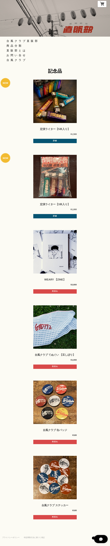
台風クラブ (17, 60)
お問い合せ (17, 55)
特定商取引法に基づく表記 (34, 537)
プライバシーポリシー (11, 537)
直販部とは (17, 50)
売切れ (55, 291)
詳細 (55, 141)
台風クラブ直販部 (23, 41)
